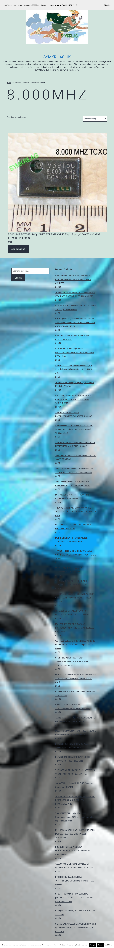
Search (18, 277)
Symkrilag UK (57, 57)
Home (9, 82)
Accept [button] (92, 945)
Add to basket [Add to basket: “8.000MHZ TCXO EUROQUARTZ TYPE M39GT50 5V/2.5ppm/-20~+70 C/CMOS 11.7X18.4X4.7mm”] (18, 249)
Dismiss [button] (107, 5)
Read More (108, 945)
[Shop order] (95, 119)
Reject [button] (100, 945)
